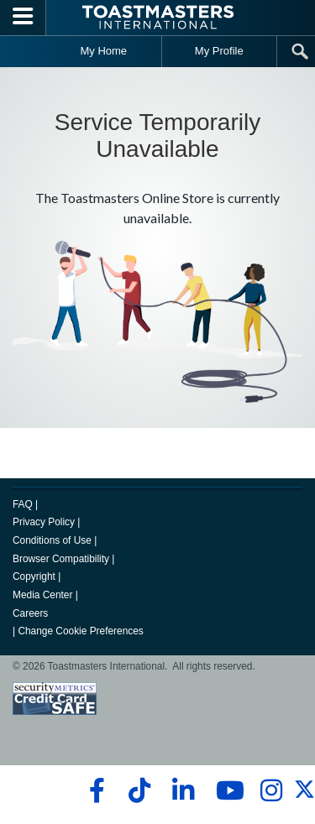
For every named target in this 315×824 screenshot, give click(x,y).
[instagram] (271, 790)
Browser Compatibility (61, 559)
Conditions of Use (52, 540)
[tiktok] (139, 790)
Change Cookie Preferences (80, 631)
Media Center (42, 595)
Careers (30, 613)
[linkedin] (183, 790)
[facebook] (94, 790)
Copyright (34, 576)
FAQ (23, 504)
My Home (103, 50)
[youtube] (226, 790)
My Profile (219, 50)
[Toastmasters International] (157, 17)
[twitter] (304, 796)
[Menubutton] (23, 17)
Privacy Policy (44, 522)
